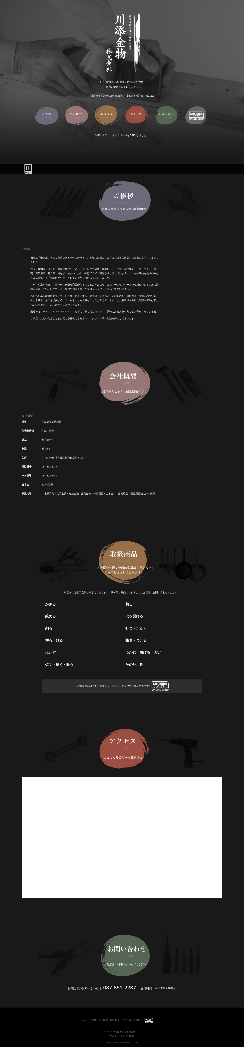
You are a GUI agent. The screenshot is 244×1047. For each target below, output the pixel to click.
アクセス (147, 169)
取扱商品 (127, 169)
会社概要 (108, 169)
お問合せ (166, 169)
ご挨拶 (87, 169)
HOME (67, 169)
